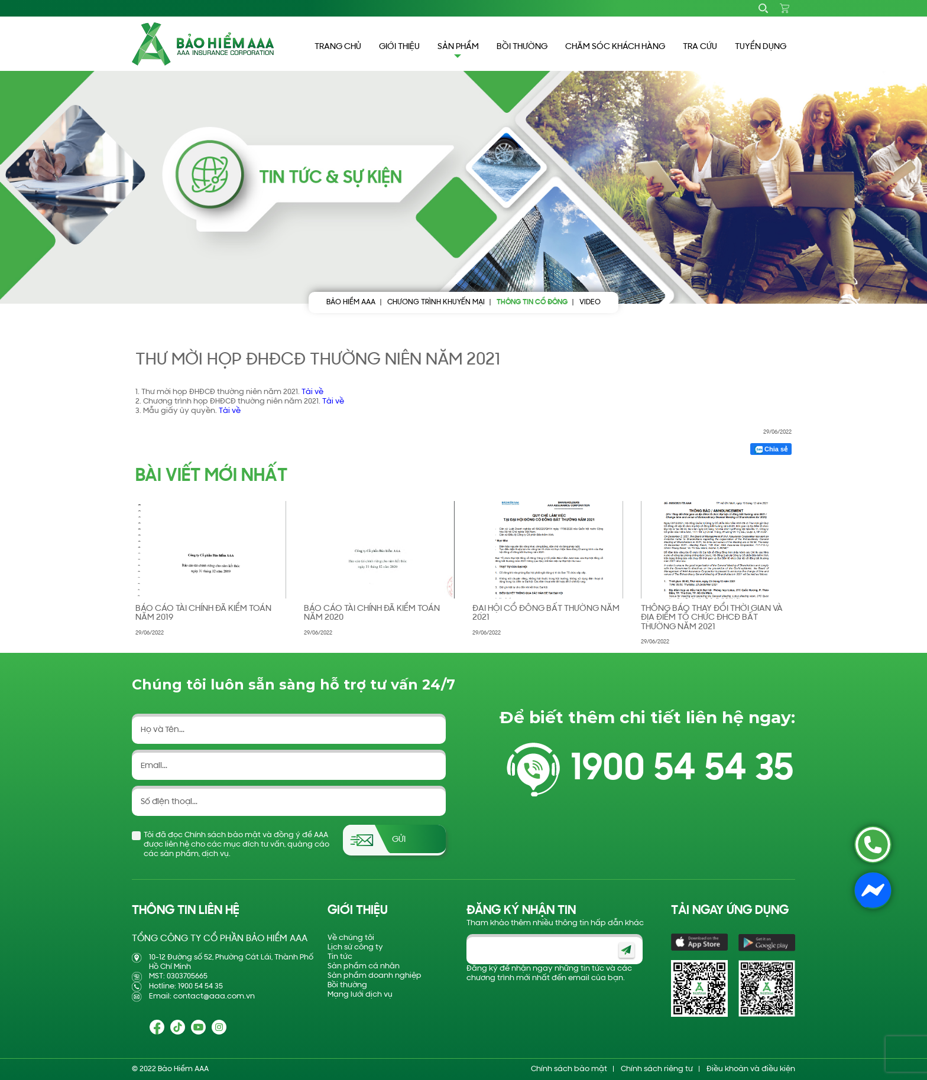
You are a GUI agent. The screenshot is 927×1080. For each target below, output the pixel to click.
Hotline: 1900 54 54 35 (186, 986)
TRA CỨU (700, 47)
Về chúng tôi (351, 938)
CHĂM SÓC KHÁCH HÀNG (615, 47)
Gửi (399, 839)
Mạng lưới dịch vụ (360, 994)
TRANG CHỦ (338, 47)
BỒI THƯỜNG (522, 47)
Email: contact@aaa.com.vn (202, 996)
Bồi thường (347, 985)
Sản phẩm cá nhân (364, 966)
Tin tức (340, 957)
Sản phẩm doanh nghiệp (375, 976)
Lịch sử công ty (355, 947)
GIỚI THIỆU (399, 47)
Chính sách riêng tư (657, 1069)
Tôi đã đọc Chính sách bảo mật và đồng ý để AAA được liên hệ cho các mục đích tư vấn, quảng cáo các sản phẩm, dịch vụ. (236, 844)
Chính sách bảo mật (569, 1069)
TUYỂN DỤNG (760, 47)
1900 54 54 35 (682, 770)
